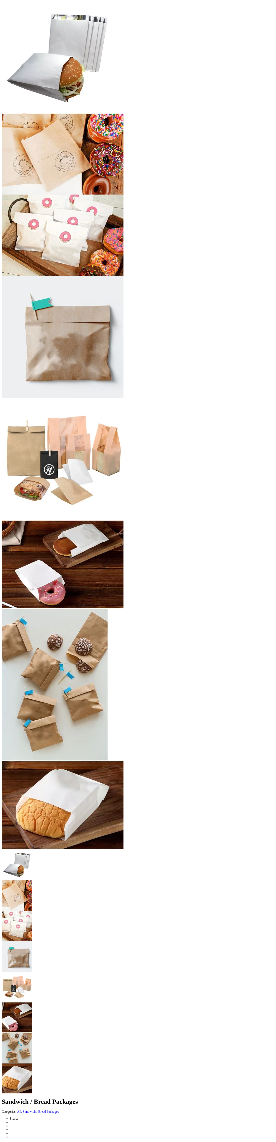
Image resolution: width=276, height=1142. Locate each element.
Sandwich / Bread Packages (41, 1111)
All (19, 1111)
